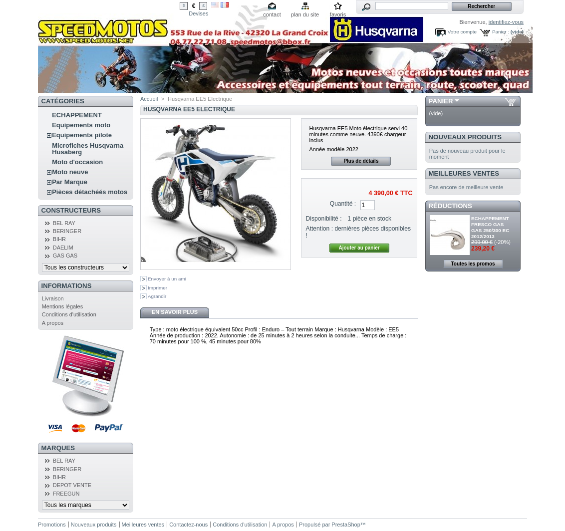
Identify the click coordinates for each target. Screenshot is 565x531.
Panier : (500, 31)
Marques (58, 448)
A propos (52, 323)
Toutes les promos (473, 263)
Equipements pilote (82, 135)
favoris (338, 14)
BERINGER (67, 231)
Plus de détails (360, 161)
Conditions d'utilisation (69, 314)
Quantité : (343, 203)
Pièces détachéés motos (89, 192)
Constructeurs (71, 210)
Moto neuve (70, 172)
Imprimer (157, 287)
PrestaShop (345, 525)
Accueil (149, 99)
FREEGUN (66, 494)
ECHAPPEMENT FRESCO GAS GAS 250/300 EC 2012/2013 (490, 227)
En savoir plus (175, 312)
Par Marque (69, 182)
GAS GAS (65, 256)
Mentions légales (62, 306)
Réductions (450, 206)
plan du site (305, 14)
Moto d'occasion (77, 162)
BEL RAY (64, 223)
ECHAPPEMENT (77, 115)
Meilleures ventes (464, 173)
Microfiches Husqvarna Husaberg (87, 149)
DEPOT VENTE (72, 485)
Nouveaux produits (465, 137)
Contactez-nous (188, 525)
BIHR (59, 239)
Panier (441, 101)
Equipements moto (81, 125)
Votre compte (462, 31)
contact (272, 14)
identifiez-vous (506, 22)
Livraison (53, 298)
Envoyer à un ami (167, 278)
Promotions (52, 525)
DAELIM (63, 248)
